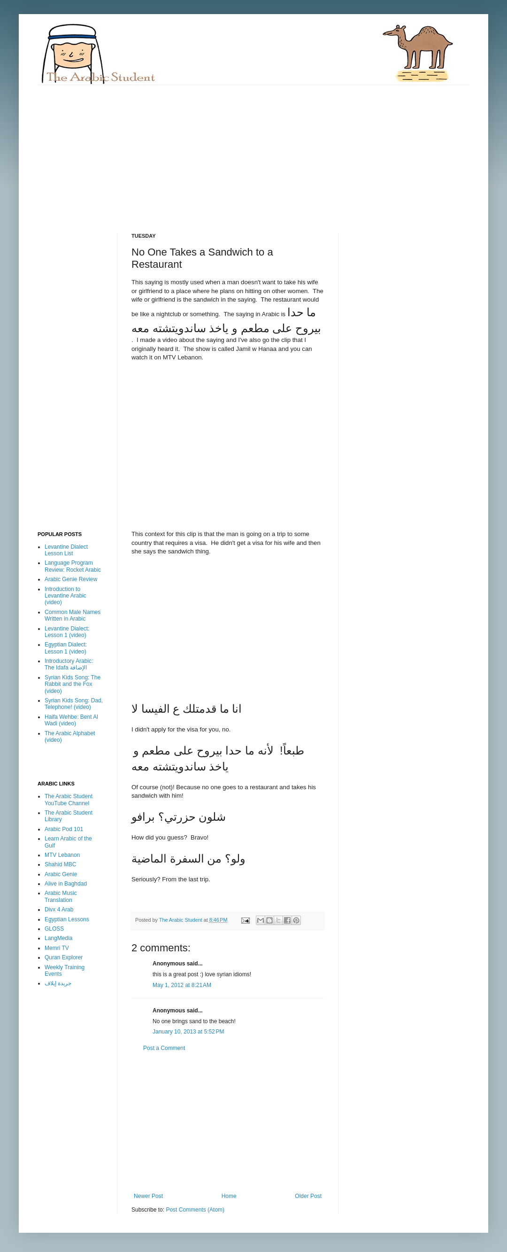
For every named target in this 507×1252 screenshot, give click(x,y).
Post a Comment (164, 1048)
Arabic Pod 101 (64, 829)
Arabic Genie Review (71, 579)
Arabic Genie (61, 874)
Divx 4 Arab (59, 909)
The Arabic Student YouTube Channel (68, 799)
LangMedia (58, 938)
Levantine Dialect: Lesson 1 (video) (67, 631)
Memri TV (57, 948)
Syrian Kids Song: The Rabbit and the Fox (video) (72, 684)
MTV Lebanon (62, 855)
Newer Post (148, 1196)
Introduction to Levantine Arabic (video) (65, 596)
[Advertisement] (188, 151)
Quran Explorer (64, 957)
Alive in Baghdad (66, 883)
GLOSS (54, 928)
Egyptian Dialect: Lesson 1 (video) (66, 647)
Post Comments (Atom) (195, 1209)
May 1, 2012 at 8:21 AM (182, 985)
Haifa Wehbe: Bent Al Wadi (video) (71, 720)
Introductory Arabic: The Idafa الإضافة (69, 664)
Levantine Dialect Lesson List (66, 550)
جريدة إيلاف (58, 983)
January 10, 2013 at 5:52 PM (188, 1031)
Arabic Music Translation (61, 896)
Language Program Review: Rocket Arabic (73, 566)
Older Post (308, 1196)
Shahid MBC (60, 864)
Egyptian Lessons (67, 919)
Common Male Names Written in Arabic (72, 615)
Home (229, 1196)
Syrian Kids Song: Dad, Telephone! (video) (74, 703)
